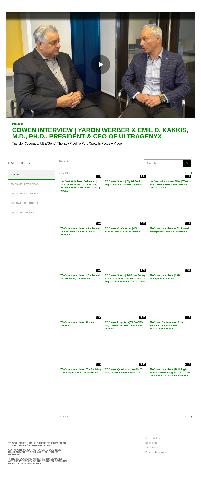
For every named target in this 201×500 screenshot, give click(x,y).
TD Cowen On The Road (25, 193)
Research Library (155, 452)
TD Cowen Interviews (25, 184)
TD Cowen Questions (24, 203)
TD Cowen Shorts (22, 212)
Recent (15, 174)
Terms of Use (153, 438)
